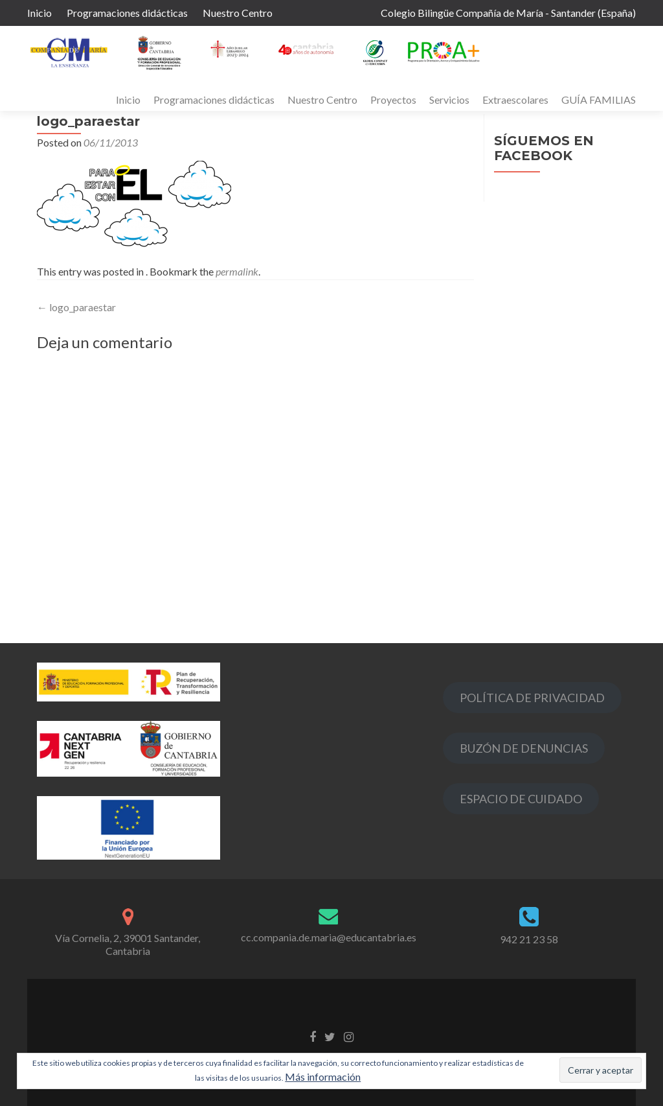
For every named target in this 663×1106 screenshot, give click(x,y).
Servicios (449, 99)
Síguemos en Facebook (544, 148)
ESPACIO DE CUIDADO (521, 799)
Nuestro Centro (238, 12)
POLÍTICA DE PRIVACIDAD (532, 697)
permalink (237, 271)
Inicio (39, 12)
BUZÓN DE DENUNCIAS (524, 748)
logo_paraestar (76, 307)
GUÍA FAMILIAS (598, 99)
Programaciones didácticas (127, 12)
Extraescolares (515, 99)
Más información (323, 1076)
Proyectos (393, 99)
